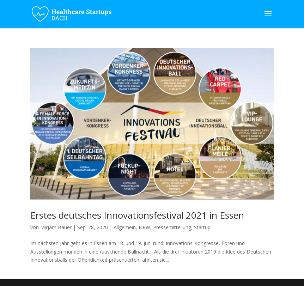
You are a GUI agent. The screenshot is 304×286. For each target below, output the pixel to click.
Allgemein (125, 227)
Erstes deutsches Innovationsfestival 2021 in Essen (137, 215)
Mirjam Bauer (56, 227)
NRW (144, 227)
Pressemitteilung (172, 227)
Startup (202, 227)
